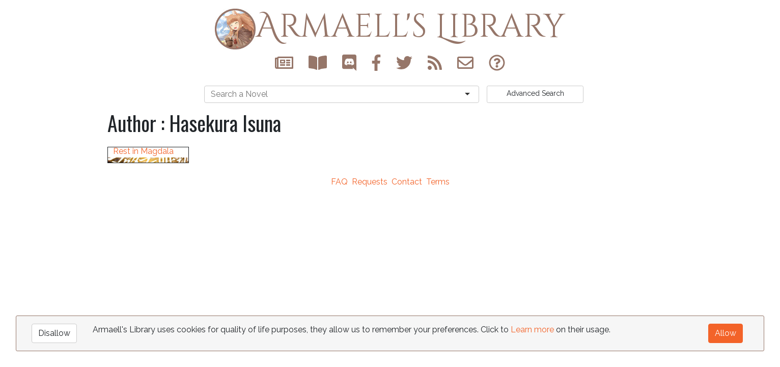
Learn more (532, 329)
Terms (438, 280)
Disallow (54, 333)
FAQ (339, 280)
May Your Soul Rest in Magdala (143, 244)
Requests (369, 280)
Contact (407, 280)
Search (535, 93)
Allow (725, 333)
